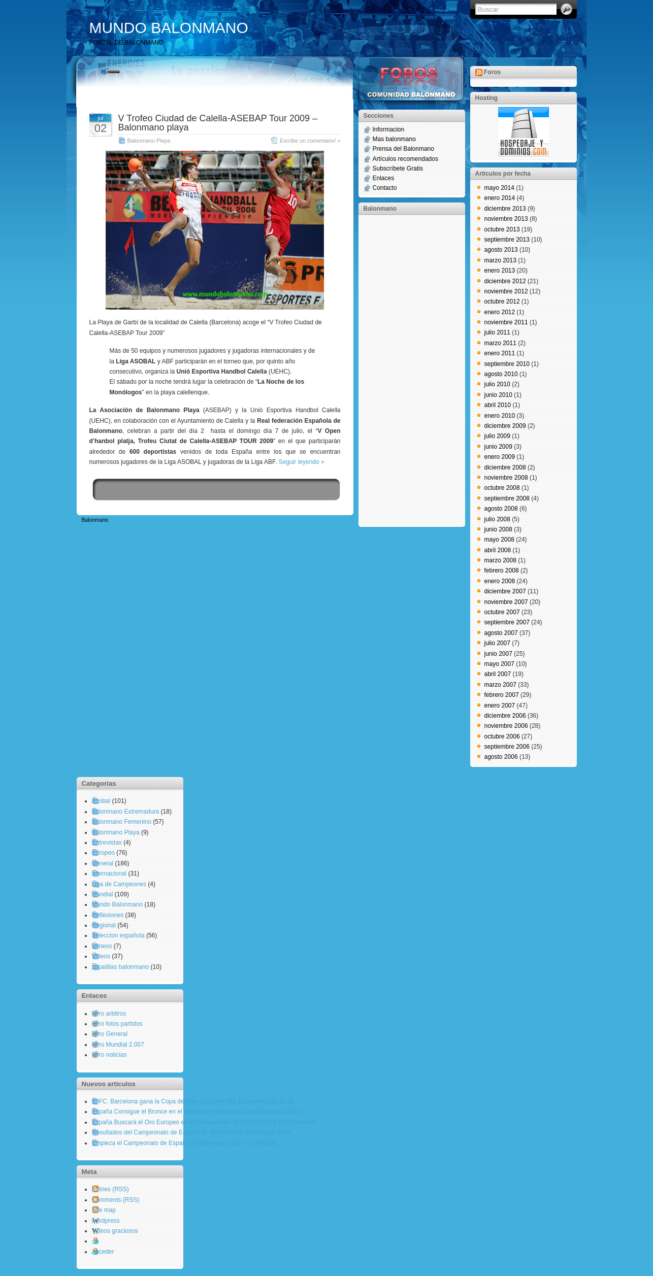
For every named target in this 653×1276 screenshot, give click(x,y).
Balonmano (95, 520)
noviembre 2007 (506, 602)
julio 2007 (497, 643)
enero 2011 (499, 353)
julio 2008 (497, 519)
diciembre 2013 (505, 208)
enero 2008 (499, 581)
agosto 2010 (501, 374)
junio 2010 (498, 394)
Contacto (385, 187)
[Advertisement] (404, 370)
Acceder (103, 1251)
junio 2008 (498, 529)
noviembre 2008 (506, 477)
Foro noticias (109, 1054)
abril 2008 (497, 550)
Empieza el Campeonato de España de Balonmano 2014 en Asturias (185, 1143)
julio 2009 (497, 436)
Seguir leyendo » (301, 461)
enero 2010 (499, 415)
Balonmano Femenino (121, 821)
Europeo (103, 852)
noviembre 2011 (506, 322)
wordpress (106, 1220)
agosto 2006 (501, 756)
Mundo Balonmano (117, 904)
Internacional (109, 873)
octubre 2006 (502, 736)
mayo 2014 (499, 187)
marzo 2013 (500, 260)
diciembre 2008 (505, 467)
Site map (104, 1210)
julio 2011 (497, 332)
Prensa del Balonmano (403, 148)
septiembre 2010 (507, 363)
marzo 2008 (500, 560)
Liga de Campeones (119, 884)
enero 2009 (499, 456)
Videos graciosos (115, 1230)
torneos (102, 946)
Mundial (102, 894)
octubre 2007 (502, 612)
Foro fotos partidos (117, 1023)
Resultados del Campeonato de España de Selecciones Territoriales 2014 (191, 1132)
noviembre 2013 (506, 218)
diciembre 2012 (505, 281)
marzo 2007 (500, 684)
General (103, 863)
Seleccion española (118, 935)
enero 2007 (499, 705)
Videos (101, 956)
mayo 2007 (499, 663)
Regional (104, 925)
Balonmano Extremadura (125, 811)
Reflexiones (108, 915)
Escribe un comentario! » (310, 141)
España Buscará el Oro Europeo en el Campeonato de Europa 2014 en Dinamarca (204, 1122)
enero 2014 (499, 198)
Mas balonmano (394, 139)
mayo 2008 (499, 539)
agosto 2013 (501, 249)
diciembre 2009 (505, 425)
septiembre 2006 (507, 746)
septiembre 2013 (507, 239)
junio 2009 (498, 446)
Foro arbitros (109, 1013)
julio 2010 (497, 384)
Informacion (389, 129)
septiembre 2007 (507, 622)
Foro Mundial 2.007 (118, 1044)
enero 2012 (499, 312)
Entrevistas (107, 842)
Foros (492, 72)
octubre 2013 (502, 229)
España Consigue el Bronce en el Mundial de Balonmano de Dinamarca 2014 (196, 1111)
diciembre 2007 (505, 591)
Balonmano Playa (149, 141)
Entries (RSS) (110, 1189)
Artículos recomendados (405, 158)
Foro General (110, 1033)
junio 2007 (498, 653)
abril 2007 (497, 674)
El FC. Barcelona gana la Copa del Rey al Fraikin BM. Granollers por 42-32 (193, 1101)
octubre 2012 (502, 301)
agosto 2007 (501, 632)
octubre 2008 (502, 487)
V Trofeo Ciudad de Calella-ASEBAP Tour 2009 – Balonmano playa (218, 122)
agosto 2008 (501, 508)
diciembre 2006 (505, 715)
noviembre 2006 (506, 725)
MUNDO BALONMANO (168, 27)
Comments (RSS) (116, 1199)
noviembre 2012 (506, 291)
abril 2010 (497, 405)
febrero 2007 (501, 694)
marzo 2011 (500, 343)
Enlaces (384, 178)
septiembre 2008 (507, 498)
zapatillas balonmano (120, 966)
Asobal (101, 800)
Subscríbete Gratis (398, 168)
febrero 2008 (501, 570)
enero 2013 (499, 270)
